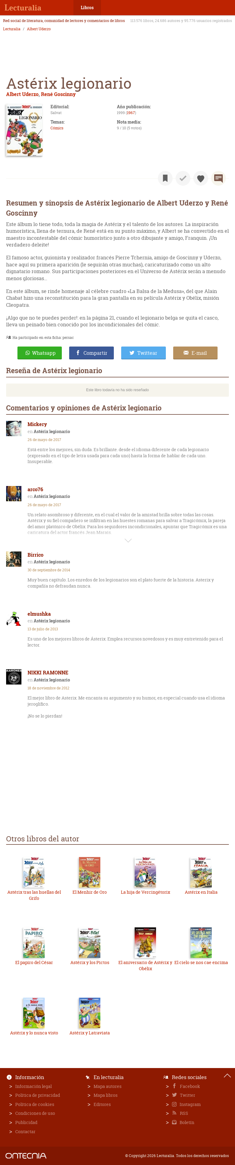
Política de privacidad (37, 1095)
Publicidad (26, 1122)
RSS (183, 1113)
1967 (131, 112)
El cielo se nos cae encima (201, 962)
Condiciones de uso (35, 1113)
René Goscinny (58, 94)
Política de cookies (34, 1104)
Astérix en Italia (201, 892)
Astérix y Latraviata (89, 1033)
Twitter (187, 1095)
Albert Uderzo (39, 29)
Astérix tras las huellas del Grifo (34, 895)
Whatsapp (44, 353)
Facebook (189, 1086)
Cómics (56, 128)
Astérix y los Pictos (89, 962)
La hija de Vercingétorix (145, 892)
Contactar (25, 1131)
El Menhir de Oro (90, 892)
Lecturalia (12, 29)
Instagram (190, 1104)
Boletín (186, 1122)
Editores (102, 1104)
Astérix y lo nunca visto (34, 1033)
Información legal (33, 1086)
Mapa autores (107, 1086)
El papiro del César (34, 962)
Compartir (95, 353)
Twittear (147, 353)
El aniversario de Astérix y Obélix (145, 965)
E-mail (199, 353)
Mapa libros (106, 1095)
